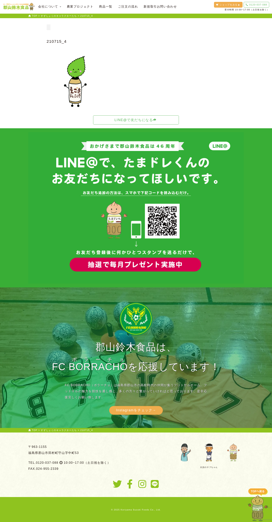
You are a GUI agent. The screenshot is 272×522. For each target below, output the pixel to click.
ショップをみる (228, 4)
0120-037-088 (256, 4)
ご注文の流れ (128, 6)
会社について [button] (49, 6)
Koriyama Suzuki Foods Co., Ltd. (141, 510)
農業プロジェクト (80, 6)
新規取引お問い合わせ (160, 6)
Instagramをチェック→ (136, 410)
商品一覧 (105, 6)
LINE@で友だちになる (135, 120)
